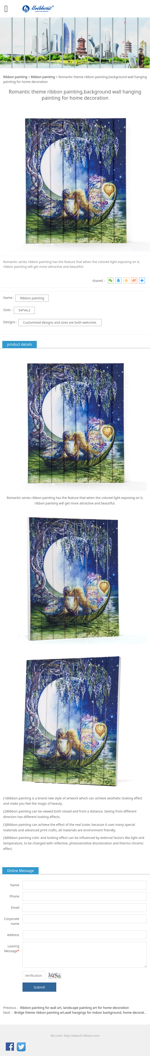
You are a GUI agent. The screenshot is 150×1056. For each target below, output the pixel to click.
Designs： (10, 322)
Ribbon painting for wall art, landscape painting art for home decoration (74, 1007)
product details (19, 344)
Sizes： (8, 310)
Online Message (20, 870)
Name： (9, 297)
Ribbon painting (15, 77)
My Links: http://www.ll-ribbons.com (75, 1036)
